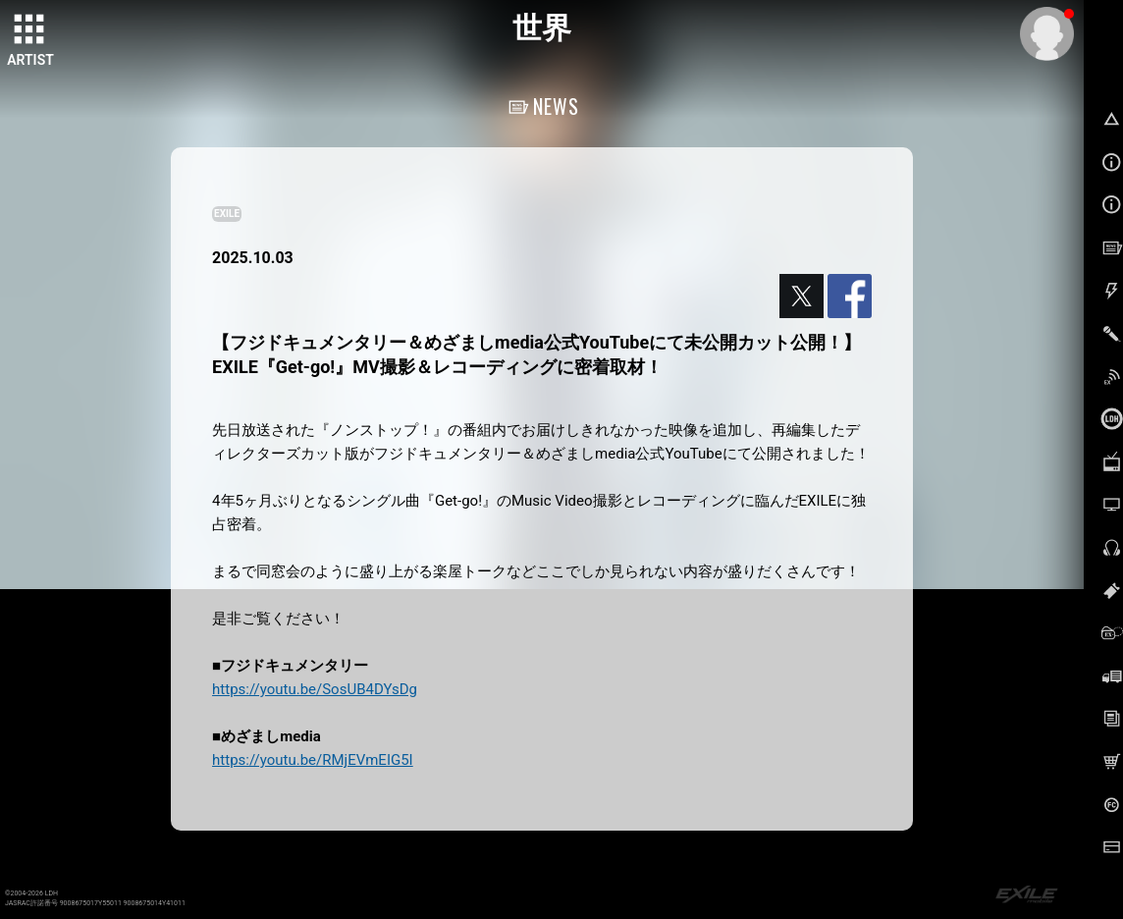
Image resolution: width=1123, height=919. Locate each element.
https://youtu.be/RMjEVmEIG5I (312, 760)
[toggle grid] (30, 30)
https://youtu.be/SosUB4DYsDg (314, 689)
